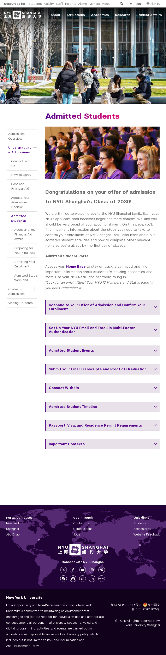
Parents (70, 4)
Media (106, 4)
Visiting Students (20, 303)
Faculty (49, 4)
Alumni (82, 4)
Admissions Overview (17, 136)
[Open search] (121, 3)
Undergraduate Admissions (19, 149)
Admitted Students (19, 218)
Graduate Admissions (16, 291)
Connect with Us (21, 163)
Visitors (94, 4)
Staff (59, 4)
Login (139, 4)
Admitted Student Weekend (27, 277)
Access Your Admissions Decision (21, 202)
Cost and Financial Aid (20, 186)
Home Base (75, 266)
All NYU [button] (153, 4)
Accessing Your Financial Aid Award (26, 234)
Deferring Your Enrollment (25, 264)
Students (35, 4)
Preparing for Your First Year (25, 250)
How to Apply (21, 175)
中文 (129, 4)
